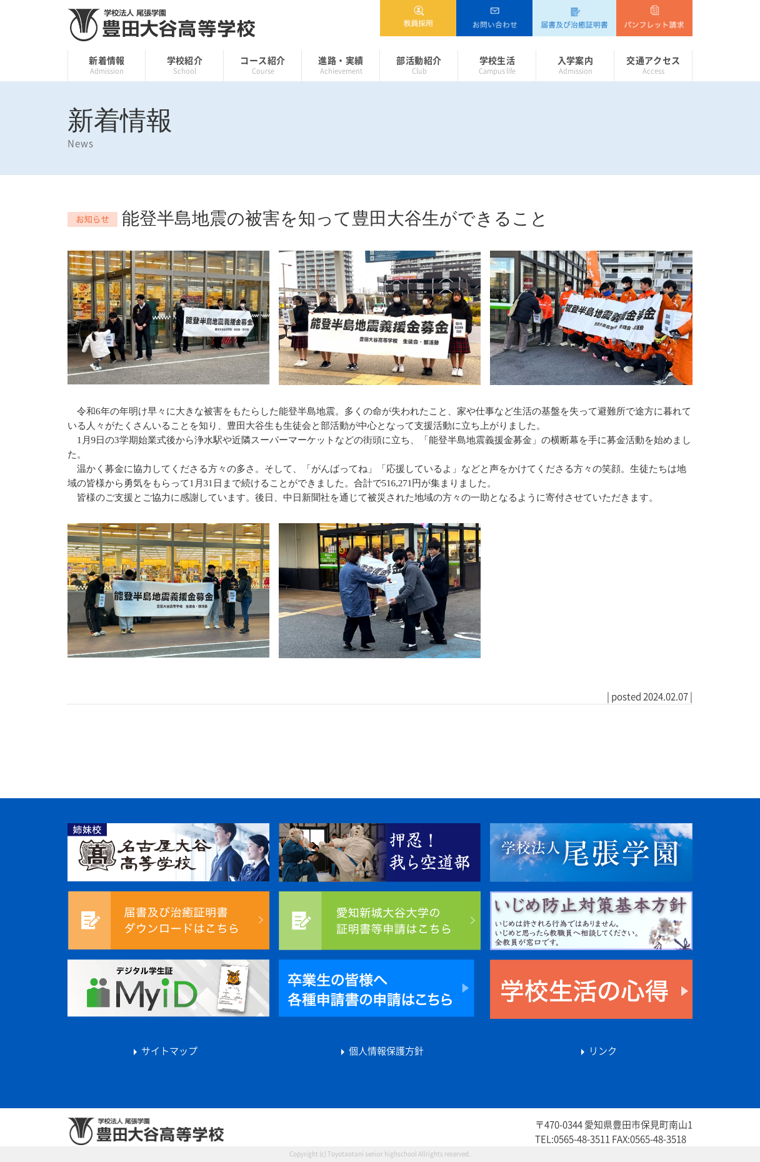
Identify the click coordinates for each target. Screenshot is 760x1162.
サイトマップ (163, 1051)
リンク (596, 1051)
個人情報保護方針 (380, 1051)
